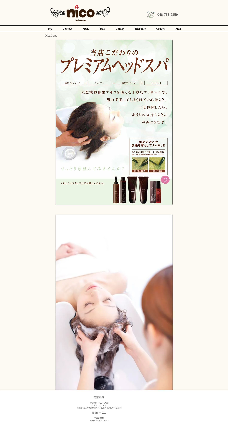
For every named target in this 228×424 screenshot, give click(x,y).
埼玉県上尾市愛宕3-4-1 (99, 421)
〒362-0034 (99, 418)
